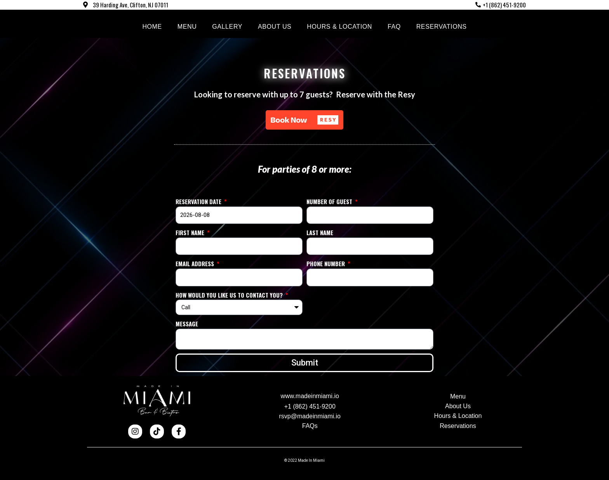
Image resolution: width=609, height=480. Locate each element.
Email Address (196, 263)
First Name (191, 232)
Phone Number (326, 263)
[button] (304, 120)
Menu (187, 26)
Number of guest (330, 201)
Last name (319, 232)
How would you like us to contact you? (230, 295)
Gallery (227, 26)
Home (152, 26)
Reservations (441, 26)
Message (187, 323)
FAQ (394, 26)
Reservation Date (199, 201)
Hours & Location (339, 26)
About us (274, 26)
